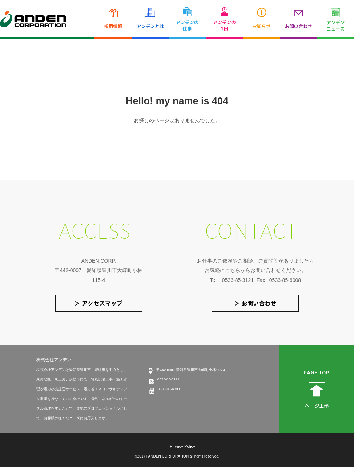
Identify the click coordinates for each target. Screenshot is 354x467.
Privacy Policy (182, 446)
